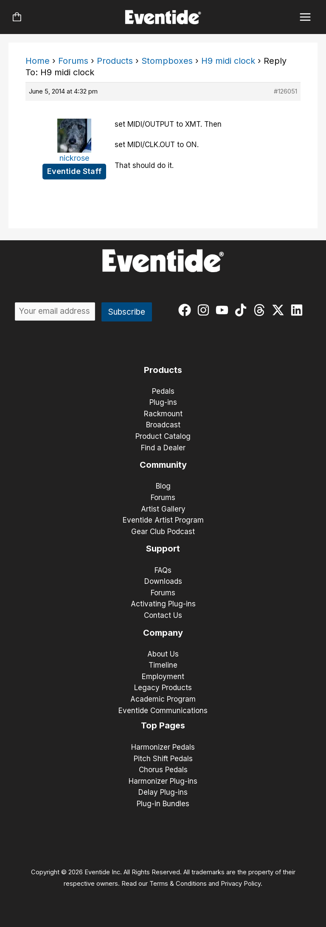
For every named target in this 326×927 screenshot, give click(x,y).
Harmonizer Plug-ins (163, 781)
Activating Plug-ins (163, 604)
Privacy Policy (241, 883)
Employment (163, 676)
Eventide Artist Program (163, 520)
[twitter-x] (280, 310)
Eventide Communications (163, 710)
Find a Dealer (163, 448)
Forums (73, 61)
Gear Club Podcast (163, 531)
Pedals (163, 391)
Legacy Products (163, 687)
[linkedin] (298, 310)
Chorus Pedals (163, 769)
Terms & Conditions (178, 883)
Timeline (163, 665)
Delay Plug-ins (163, 792)
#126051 (285, 91)
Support (163, 548)
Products (115, 61)
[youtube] (224, 310)
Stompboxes (167, 61)
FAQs (163, 570)
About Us (163, 654)
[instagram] (205, 310)
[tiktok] (242, 310)
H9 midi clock (228, 61)
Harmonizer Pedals (163, 747)
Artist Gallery (163, 509)
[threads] (261, 310)
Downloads (163, 581)
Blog (163, 486)
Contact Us (163, 615)
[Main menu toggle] (305, 17)
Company (163, 633)
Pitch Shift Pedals (163, 758)
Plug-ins (163, 402)
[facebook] (186, 310)
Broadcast (163, 425)
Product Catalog (163, 436)
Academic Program (163, 699)
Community (163, 465)
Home (37, 61)
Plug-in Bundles (163, 803)
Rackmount (163, 413)
